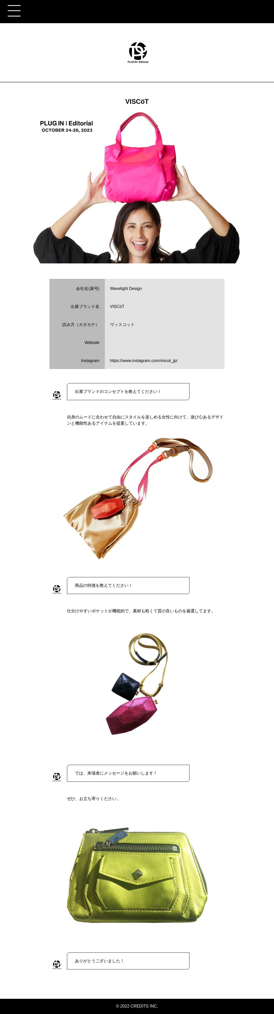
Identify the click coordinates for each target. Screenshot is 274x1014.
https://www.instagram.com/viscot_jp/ (143, 360)
